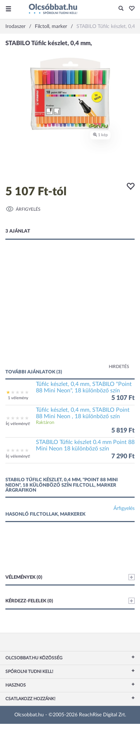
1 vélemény (18, 398)
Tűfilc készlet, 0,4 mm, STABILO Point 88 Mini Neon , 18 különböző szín (83, 413)
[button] (130, 8)
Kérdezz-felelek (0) (70, 601)
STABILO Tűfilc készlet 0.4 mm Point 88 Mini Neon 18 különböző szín (85, 445)
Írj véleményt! (18, 424)
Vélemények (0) (70, 577)
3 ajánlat (17, 231)
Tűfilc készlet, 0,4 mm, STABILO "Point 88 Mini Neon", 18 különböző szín (84, 387)
